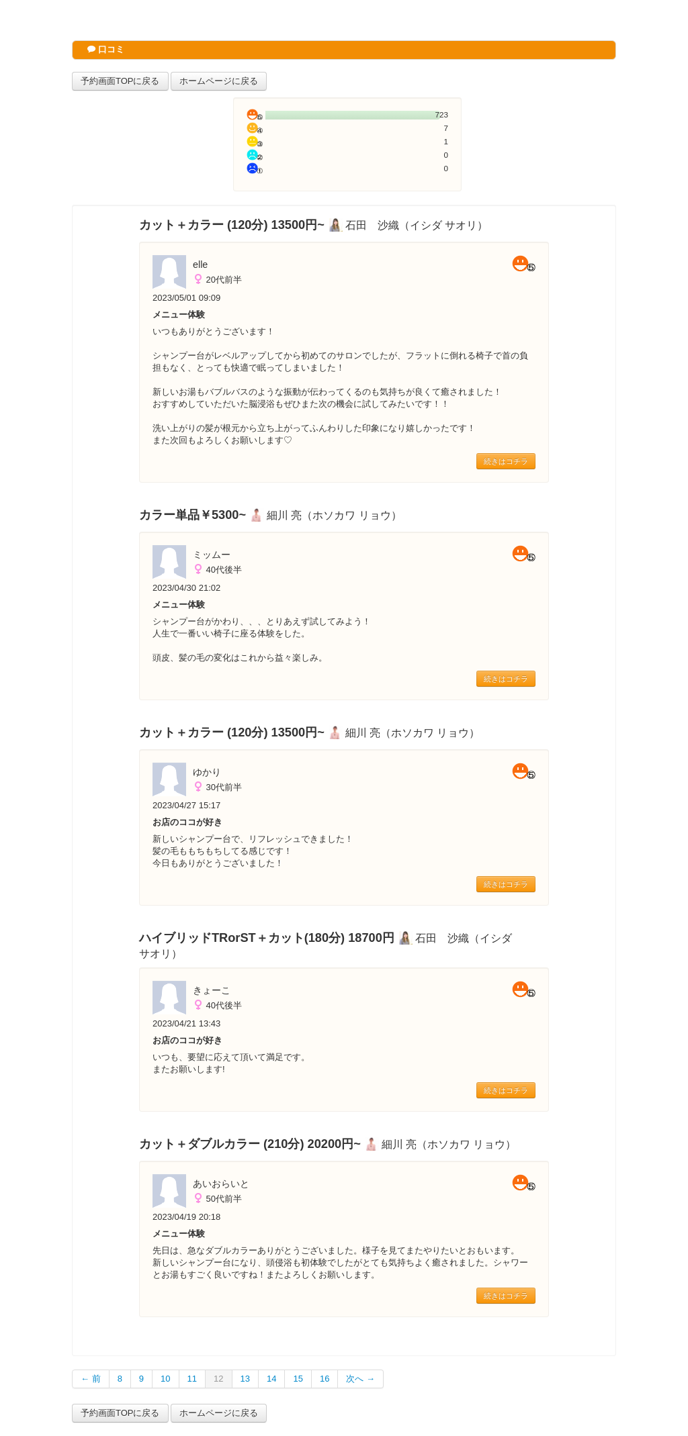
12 (218, 1379)
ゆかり (207, 772)
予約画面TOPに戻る (120, 81)
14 (271, 1379)
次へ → (360, 1379)
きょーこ (211, 990)
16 (324, 1379)
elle (200, 264)
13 (245, 1379)
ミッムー (211, 554)
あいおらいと (221, 1183)
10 (165, 1379)
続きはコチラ (506, 461)
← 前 (91, 1379)
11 (192, 1379)
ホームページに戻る (218, 81)
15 (297, 1379)
